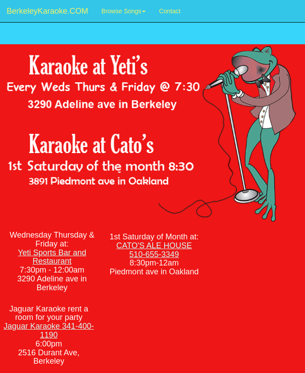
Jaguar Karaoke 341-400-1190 (49, 330)
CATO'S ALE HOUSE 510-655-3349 (154, 250)
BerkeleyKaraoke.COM (47, 11)
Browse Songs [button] (123, 11)
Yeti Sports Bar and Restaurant (52, 257)
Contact (173, 10)
